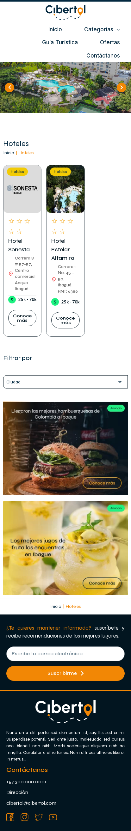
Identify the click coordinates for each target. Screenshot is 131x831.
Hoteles (17, 172)
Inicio (8, 153)
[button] (22, 318)
